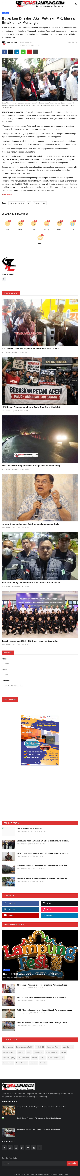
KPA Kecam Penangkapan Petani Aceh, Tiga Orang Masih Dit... (32, 407)
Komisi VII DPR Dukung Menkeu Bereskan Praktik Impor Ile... (42, 992)
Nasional (5, 13)
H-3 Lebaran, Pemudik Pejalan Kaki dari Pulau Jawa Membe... (31, 349)
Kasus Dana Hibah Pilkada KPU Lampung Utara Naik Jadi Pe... (43, 853)
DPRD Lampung (9, 1052)
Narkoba (43, 1058)
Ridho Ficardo (24, 1052)
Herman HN (38, 1047)
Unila (42, 1052)
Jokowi (20, 1047)
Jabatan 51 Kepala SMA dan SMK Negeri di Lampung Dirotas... (43, 841)
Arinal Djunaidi (21, 1058)
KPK (28, 1047)
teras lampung (9, 43)
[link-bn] (40, 740)
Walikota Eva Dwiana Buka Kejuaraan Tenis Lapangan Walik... (43, 1017)
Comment (6, 681)
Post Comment (10, 700)
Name (4, 659)
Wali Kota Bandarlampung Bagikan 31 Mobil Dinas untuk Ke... (42, 878)
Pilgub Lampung (9, 1047)
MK (29, 203)
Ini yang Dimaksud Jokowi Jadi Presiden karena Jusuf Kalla (30, 524)
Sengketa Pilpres (39, 203)
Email (4, 670)
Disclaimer (70, 1174)
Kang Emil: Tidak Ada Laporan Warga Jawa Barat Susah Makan (41, 1102)
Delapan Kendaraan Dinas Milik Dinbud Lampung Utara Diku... (43, 866)
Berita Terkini (8, 1058)
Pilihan (34, 1052)
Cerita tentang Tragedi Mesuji (29, 828)
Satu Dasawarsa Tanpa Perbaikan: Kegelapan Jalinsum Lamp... (32, 466)
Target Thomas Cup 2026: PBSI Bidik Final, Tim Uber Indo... (30, 641)
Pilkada (63, 1047)
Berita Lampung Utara (56, 1052)
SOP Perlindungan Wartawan (35, 1174)
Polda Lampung (51, 1047)
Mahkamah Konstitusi (17, 203)
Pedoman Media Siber (56, 1174)
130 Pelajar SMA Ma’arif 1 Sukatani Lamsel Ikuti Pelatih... (39, 1124)
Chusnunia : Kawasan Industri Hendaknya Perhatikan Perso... (42, 980)
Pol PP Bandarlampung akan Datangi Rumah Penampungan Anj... (44, 1005)
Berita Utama (8, 1042)
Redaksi (19, 1174)
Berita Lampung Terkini (24, 1042)
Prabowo (33, 1058)
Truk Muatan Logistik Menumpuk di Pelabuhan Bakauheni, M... (31, 582)
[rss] (39, 1142)
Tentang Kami (9, 1174)
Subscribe (72, 1158)
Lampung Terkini (53, 1042)
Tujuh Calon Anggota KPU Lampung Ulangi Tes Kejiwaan (39, 1113)
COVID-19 (40, 1042)
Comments (8, 653)
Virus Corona (67, 1042)
